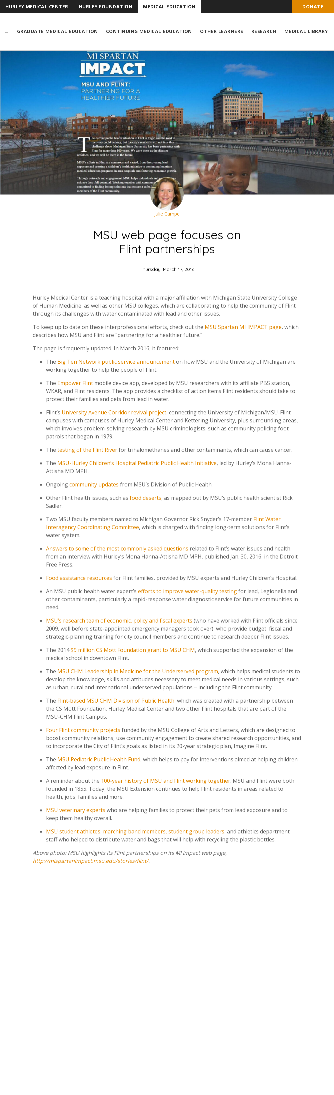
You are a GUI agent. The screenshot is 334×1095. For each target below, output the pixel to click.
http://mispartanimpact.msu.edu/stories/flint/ (90, 860)
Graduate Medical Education (57, 31)
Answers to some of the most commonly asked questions (117, 548)
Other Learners (221, 31)
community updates (94, 484)
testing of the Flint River (87, 449)
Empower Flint (75, 383)
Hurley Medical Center (36, 6)
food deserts (145, 497)
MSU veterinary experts (75, 810)
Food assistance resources (79, 578)
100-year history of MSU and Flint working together (165, 780)
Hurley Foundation (106, 6)
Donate (312, 6)
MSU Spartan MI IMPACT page (243, 327)
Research (263, 31)
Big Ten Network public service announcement (116, 361)
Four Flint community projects (83, 730)
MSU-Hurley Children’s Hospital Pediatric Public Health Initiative (137, 463)
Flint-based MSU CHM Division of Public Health (115, 700)
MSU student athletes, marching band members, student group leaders (135, 831)
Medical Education (169, 6)
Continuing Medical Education (149, 31)
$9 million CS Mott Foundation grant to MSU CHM (133, 650)
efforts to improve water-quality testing (187, 591)
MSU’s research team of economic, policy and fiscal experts (119, 620)
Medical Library (306, 31)
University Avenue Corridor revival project (114, 412)
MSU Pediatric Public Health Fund (98, 759)
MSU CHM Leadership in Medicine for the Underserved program (137, 671)
